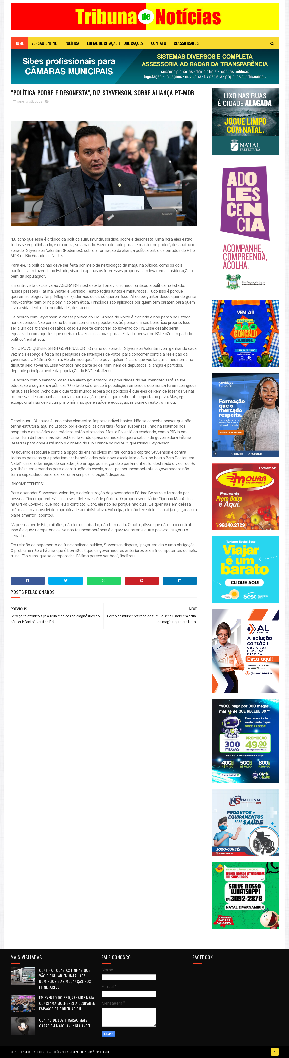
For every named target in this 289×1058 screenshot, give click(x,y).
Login (105, 1052)
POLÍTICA (72, 43)
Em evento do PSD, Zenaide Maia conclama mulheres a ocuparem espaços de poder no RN (67, 1003)
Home (19, 43)
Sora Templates (34, 1052)
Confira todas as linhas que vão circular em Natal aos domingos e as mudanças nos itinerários (65, 978)
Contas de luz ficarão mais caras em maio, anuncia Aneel (65, 1022)
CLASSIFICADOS (186, 43)
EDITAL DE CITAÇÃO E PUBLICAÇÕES (115, 43)
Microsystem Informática (83, 1052)
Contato (158, 43)
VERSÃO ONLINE (44, 43)
